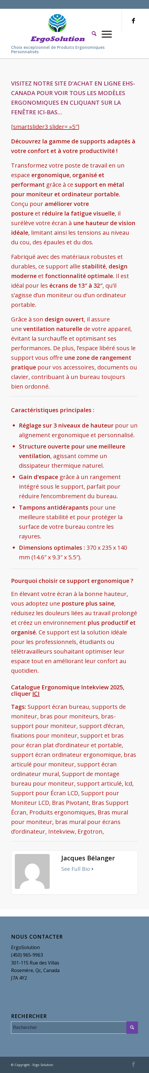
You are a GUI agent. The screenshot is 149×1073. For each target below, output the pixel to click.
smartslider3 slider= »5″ (45, 127)
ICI (36, 693)
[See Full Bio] (92, 869)
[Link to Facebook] (133, 20)
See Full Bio (75, 868)
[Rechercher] (94, 33)
